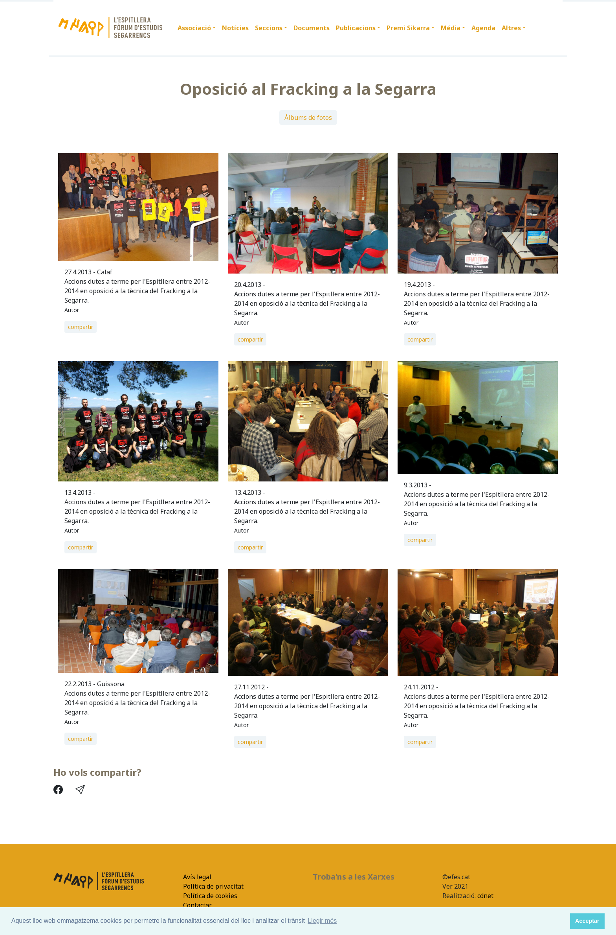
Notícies (235, 28)
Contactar (197, 905)
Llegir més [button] (322, 920)
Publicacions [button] (356, 28)
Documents (311, 28)
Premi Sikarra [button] (408, 28)
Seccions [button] (268, 28)
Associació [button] (194, 28)
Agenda (483, 28)
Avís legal (197, 877)
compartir (80, 327)
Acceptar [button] (587, 921)
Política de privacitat (213, 886)
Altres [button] (511, 28)
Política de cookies (210, 895)
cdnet (484, 895)
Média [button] (450, 28)
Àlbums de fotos (308, 117)
